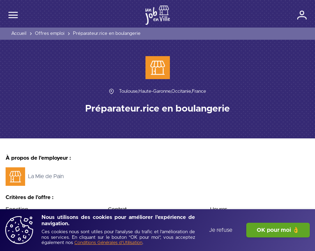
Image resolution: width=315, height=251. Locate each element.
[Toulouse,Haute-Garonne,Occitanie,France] (162, 91)
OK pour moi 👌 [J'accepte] (278, 230)
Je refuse (220, 230)
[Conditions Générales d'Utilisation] (108, 243)
